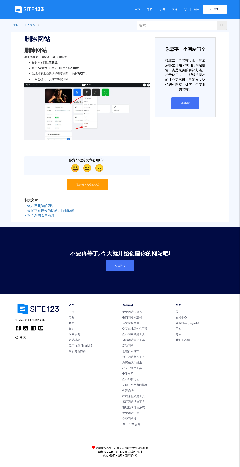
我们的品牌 (183, 340)
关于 (178, 312)
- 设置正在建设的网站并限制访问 (49, 211)
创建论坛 (128, 390)
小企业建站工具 (132, 368)
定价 (150, 9)
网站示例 (74, 334)
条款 (105, 455)
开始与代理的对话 (87, 184)
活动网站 (128, 345)
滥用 (120, 455)
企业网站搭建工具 (133, 334)
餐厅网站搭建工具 (133, 402)
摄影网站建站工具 (133, 340)
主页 (137, 9)
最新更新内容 (77, 351)
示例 (162, 9)
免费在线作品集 (132, 362)
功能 (71, 323)
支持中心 (181, 317)
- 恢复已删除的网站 (39, 206)
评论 (71, 329)
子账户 (180, 329)
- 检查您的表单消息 (39, 216)
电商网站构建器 (132, 317)
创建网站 (185, 103)
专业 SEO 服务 (131, 424)
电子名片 (128, 374)
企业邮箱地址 (130, 379)
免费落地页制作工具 (135, 329)
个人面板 (29, 25)
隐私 (112, 455)
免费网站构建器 (132, 312)
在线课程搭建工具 (133, 396)
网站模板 (74, 340)
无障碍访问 (131, 455)
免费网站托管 (130, 413)
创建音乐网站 (130, 351)
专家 (178, 334)
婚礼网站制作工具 (133, 357)
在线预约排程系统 (133, 407)
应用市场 (80, 345)
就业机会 (187, 323)
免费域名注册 (130, 323)
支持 (174, 9)
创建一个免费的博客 (135, 385)
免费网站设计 (130, 419)
